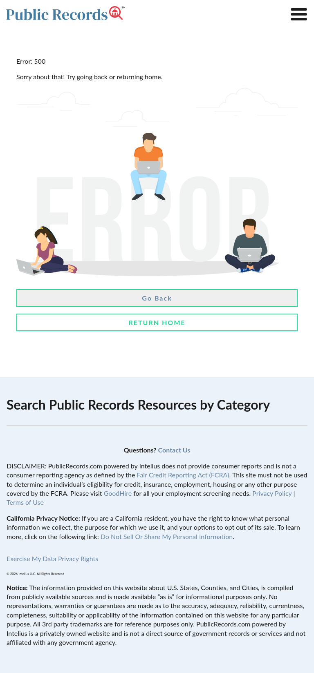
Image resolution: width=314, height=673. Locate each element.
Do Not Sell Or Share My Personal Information (167, 536)
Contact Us (174, 450)
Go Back (157, 298)
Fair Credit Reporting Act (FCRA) (183, 475)
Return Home (156, 322)
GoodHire (118, 493)
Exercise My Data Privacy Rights (52, 558)
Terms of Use (25, 502)
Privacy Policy (272, 493)
